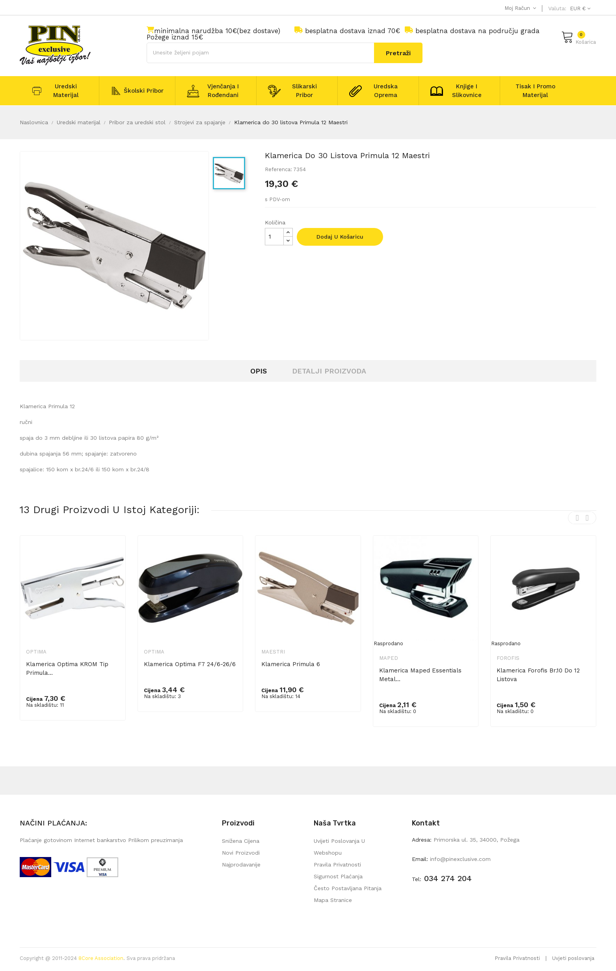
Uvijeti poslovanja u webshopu (339, 847)
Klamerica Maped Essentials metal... (420, 675)
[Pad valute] (579, 8)
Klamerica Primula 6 (290, 664)
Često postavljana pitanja (348, 888)
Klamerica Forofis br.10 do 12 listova (538, 675)
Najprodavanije (241, 864)
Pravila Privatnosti (517, 958)
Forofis (508, 658)
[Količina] (274, 236)
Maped (388, 658)
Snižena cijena (240, 841)
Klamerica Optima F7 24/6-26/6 (190, 664)
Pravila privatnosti (337, 864)
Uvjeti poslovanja (573, 958)
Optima (36, 652)
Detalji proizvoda (329, 371)
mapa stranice (333, 900)
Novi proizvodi (241, 853)
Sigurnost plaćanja (338, 876)
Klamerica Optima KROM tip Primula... (67, 668)
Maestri (273, 652)
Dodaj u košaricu (339, 236)
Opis (258, 371)
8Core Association (100, 958)
